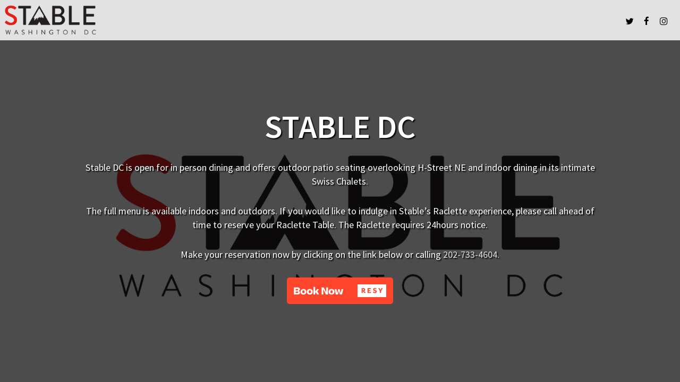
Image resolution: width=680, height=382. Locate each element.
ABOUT (607, 21)
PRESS (582, 21)
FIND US (556, 21)
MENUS (528, 21)
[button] (340, 290)
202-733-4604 (470, 254)
